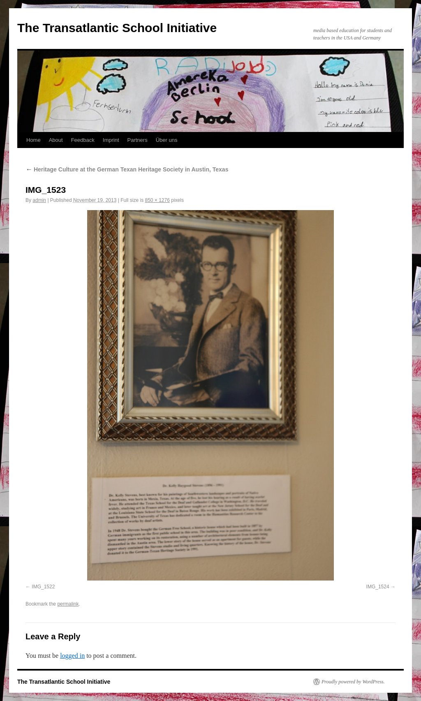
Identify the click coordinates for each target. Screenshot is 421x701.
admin (39, 200)
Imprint (111, 140)
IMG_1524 (377, 587)
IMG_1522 (43, 587)
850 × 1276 (157, 200)
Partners (137, 140)
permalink (68, 604)
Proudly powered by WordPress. (353, 682)
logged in (72, 655)
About (56, 140)
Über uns (167, 140)
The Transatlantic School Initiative (117, 28)
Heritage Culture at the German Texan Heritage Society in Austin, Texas (126, 169)
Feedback (83, 140)
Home (33, 140)
